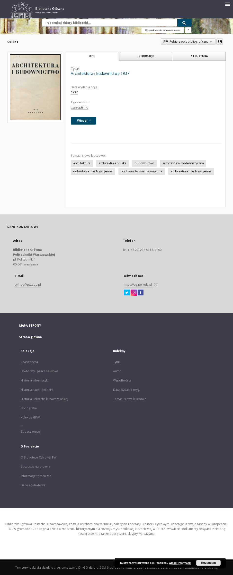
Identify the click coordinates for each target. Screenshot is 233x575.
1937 (74, 92)
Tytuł (116, 362)
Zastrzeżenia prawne (35, 467)
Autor (117, 371)
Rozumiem (208, 563)
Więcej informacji (180, 562)
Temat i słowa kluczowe (129, 399)
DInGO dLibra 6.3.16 (93, 567)
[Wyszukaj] (184, 23)
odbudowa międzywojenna (93, 171)
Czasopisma (29, 362)
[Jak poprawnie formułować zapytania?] (188, 30)
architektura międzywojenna (191, 171)
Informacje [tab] (145, 56)
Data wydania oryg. (126, 390)
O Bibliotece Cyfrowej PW (38, 457)
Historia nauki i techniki (37, 390)
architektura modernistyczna (183, 163)
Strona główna (30, 337)
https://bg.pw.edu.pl (138, 285)
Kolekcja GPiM (30, 417)
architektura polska (112, 163)
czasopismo (79, 107)
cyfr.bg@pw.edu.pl (28, 285)
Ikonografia (29, 408)
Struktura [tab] (199, 56)
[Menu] (227, 4)
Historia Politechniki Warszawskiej (44, 399)
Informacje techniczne (36, 476)
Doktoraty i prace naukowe (40, 371)
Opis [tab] (92, 56)
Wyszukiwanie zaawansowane (162, 30)
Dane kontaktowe (33, 485)
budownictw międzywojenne (141, 171)
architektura (81, 163)
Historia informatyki (34, 380)
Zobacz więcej (31, 431)
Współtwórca (122, 380)
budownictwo (144, 163)
